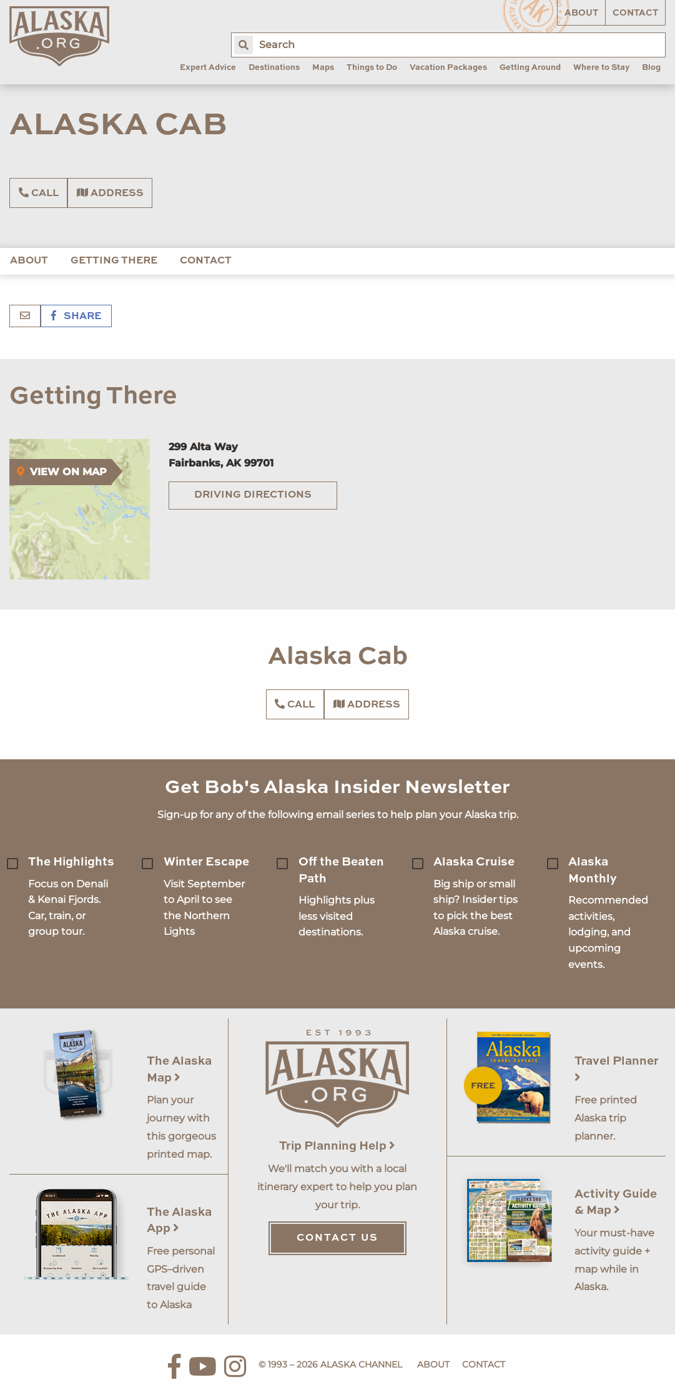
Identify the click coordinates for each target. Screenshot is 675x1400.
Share (76, 317)
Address (110, 193)
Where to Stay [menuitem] (601, 68)
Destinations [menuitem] (274, 68)
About (581, 13)
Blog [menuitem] (651, 68)
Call (39, 193)
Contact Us (337, 1238)
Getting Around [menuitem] (530, 68)
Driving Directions (253, 495)
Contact (635, 13)
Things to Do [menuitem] (372, 68)
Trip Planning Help (337, 1146)
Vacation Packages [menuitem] (448, 68)
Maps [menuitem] (323, 68)
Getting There (114, 261)
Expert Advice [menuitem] (208, 68)
